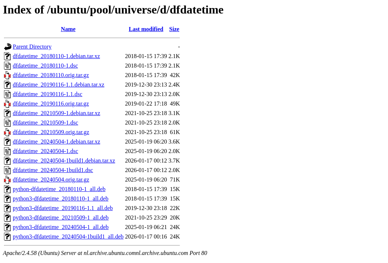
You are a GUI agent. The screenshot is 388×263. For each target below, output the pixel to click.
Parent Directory (32, 46)
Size (174, 29)
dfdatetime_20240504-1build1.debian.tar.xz (64, 160)
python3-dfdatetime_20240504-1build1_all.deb (68, 236)
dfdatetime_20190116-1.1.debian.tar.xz (58, 84)
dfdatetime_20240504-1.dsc (45, 151)
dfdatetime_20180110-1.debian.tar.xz (56, 56)
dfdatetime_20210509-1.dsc (45, 122)
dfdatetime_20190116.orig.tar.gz (51, 103)
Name (68, 29)
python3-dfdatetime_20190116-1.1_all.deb (63, 208)
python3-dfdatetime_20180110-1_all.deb (60, 198)
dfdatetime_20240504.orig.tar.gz (51, 179)
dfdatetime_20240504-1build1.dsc (53, 170)
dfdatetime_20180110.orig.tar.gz (51, 75)
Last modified (146, 29)
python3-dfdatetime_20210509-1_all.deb (61, 217)
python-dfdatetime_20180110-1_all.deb (59, 189)
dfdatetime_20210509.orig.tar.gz (51, 132)
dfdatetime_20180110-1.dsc (45, 65)
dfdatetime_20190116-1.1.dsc (47, 94)
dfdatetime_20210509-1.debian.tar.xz (56, 113)
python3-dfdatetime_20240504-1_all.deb (61, 227)
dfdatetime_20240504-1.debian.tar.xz (56, 141)
